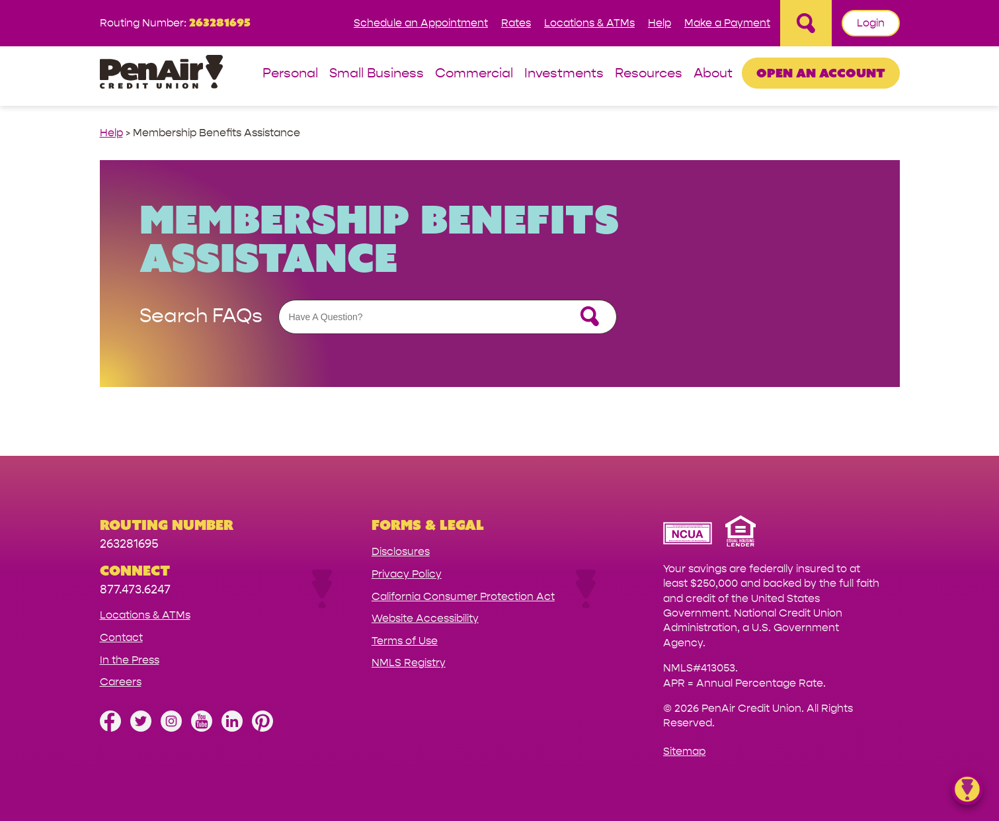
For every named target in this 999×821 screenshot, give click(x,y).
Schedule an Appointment (421, 23)
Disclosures (401, 551)
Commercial (474, 74)
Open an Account (820, 73)
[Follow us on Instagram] (171, 728)
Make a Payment (727, 23)
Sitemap (684, 751)
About (713, 74)
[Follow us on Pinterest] (262, 728)
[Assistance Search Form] (447, 317)
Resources (648, 74)
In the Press (129, 660)
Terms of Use (405, 640)
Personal (290, 74)
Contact (121, 637)
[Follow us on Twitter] (140, 728)
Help (659, 23)
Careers (120, 681)
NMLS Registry (409, 662)
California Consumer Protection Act (463, 596)
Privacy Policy (407, 574)
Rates (516, 23)
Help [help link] (111, 132)
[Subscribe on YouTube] (201, 728)
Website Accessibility (425, 618)
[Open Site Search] (806, 23)
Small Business (376, 74)
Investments (564, 74)
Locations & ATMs (589, 23)
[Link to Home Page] (161, 74)
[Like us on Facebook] (110, 728)
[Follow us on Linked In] (232, 728)
